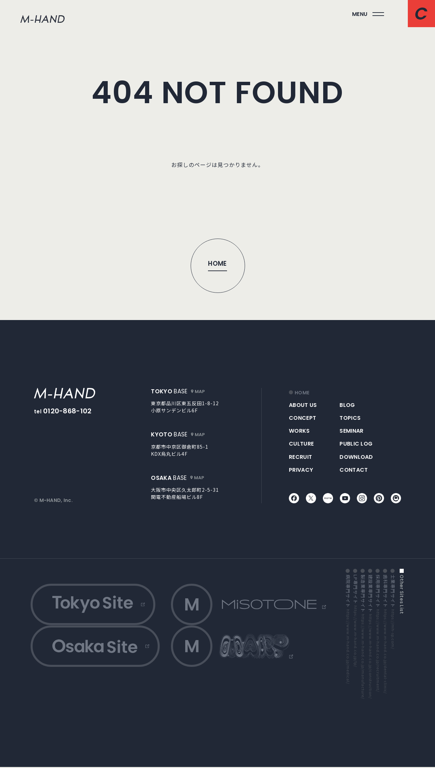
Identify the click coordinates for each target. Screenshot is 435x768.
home (302, 393)
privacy (301, 470)
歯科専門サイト (385, 635)
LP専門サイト (355, 622)
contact (354, 470)
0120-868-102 (67, 411)
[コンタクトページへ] (421, 13)
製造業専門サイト (363, 637)
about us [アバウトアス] (303, 405)
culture (301, 444)
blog (347, 405)
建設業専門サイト (370, 637)
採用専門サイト (378, 634)
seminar (351, 431)
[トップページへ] (217, 265)
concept (302, 418)
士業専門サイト (392, 613)
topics (350, 418)
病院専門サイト (348, 630)
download (356, 457)
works (299, 431)
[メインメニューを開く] (368, 14)
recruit (300, 457)
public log (356, 444)
